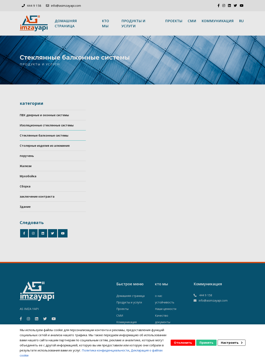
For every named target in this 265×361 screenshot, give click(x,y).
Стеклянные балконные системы (44, 135)
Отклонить (183, 342)
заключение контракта (37, 196)
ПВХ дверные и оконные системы (44, 115)
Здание (25, 207)
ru (241, 21)
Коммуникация (218, 21)
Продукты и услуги (133, 23)
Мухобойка (28, 176)
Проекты (173, 21)
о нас (158, 296)
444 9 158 (34, 5)
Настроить (231, 342)
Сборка (25, 186)
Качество (161, 315)
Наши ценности (165, 309)
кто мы (105, 23)
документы (162, 322)
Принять (206, 342)
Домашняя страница (66, 23)
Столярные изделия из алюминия (45, 146)
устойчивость (164, 302)
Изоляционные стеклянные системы (47, 125)
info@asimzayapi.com (66, 5)
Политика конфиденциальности (105, 350)
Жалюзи (26, 166)
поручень (27, 156)
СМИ (192, 21)
